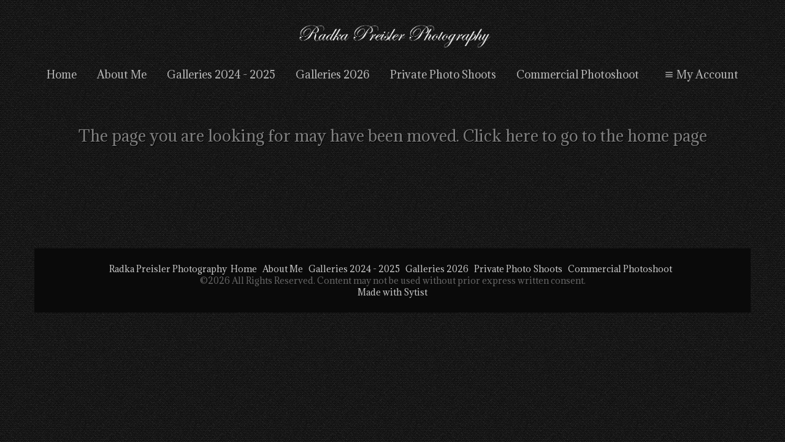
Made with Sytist (392, 292)
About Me (122, 74)
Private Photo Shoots (443, 74)
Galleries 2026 (333, 74)
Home (62, 74)
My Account (700, 74)
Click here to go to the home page (585, 135)
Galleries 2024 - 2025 (221, 74)
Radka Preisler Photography (168, 269)
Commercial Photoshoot (577, 74)
